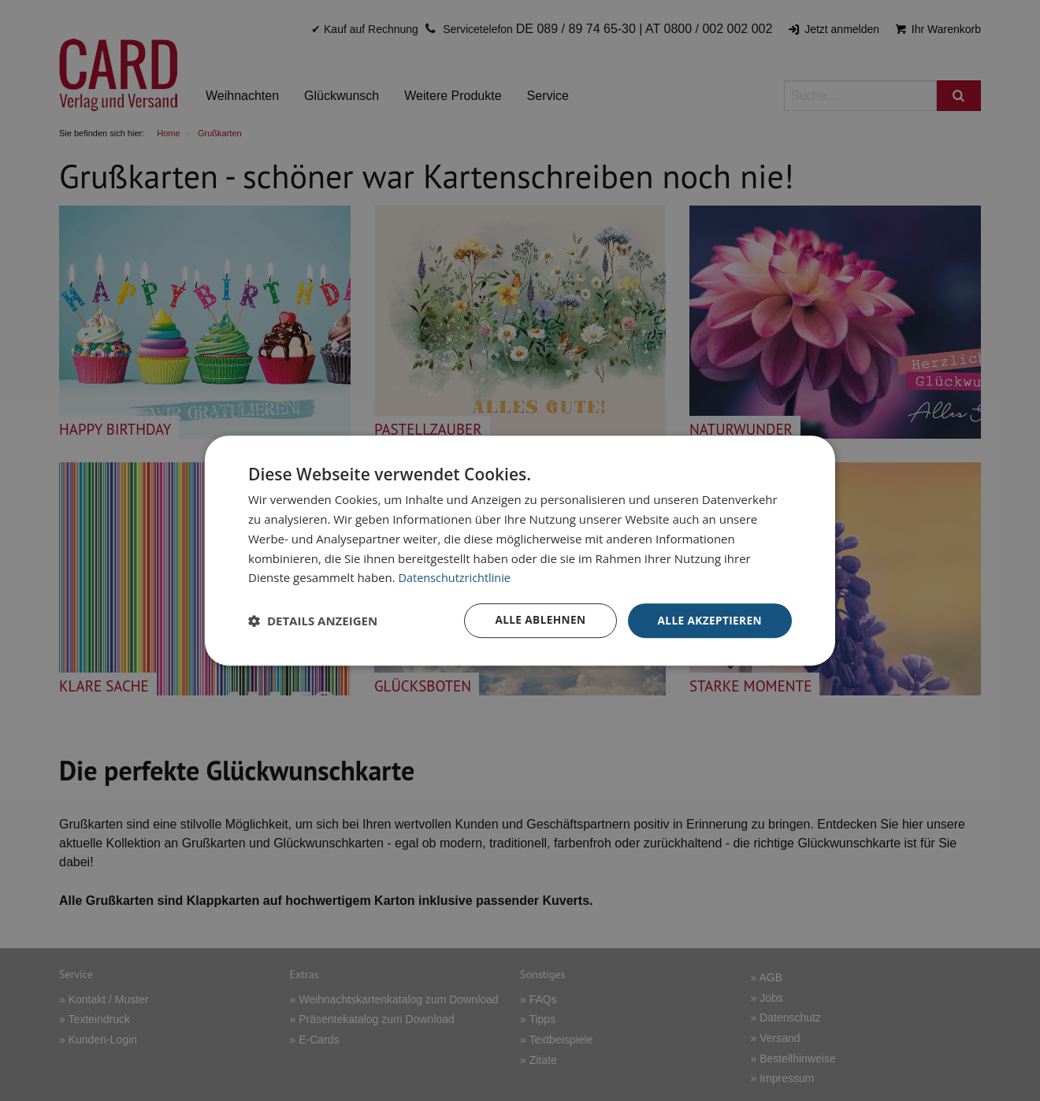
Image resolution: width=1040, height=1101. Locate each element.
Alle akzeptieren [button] (708, 620)
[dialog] (520, 551)
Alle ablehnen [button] (536, 620)
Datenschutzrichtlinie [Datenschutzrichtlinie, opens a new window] (457, 577)
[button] (312, 621)
